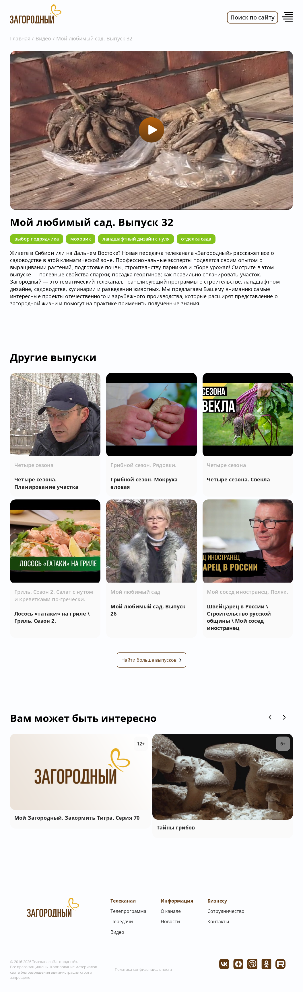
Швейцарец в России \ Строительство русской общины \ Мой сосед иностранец (239, 618)
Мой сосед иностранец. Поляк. (247, 592)
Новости (170, 923)
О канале (171, 913)
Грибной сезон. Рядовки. (143, 465)
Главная (20, 38)
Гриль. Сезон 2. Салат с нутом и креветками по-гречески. (53, 596)
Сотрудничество (225, 913)
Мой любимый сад (135, 592)
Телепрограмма (128, 913)
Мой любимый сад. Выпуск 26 (147, 611)
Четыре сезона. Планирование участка (46, 483)
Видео (43, 38)
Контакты (218, 923)
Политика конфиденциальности (143, 971)
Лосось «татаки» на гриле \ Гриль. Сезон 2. (52, 618)
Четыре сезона (33, 465)
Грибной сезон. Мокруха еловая (144, 483)
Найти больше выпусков (151, 662)
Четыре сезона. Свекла (238, 479)
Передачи (121, 923)
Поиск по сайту (252, 17)
